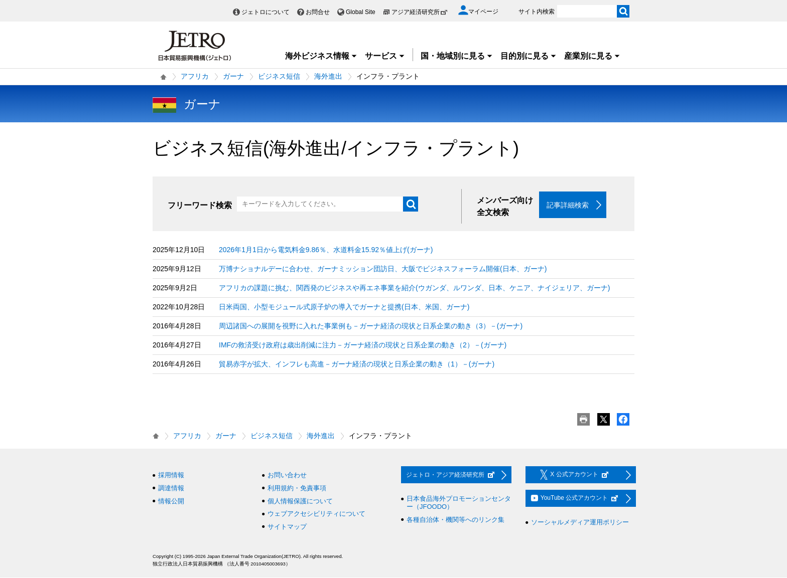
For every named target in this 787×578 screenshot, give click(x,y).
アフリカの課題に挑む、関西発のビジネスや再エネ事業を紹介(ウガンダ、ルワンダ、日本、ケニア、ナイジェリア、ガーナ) (414, 288)
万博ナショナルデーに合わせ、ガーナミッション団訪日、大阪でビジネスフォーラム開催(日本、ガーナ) (383, 269)
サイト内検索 (536, 11)
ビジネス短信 (279, 76)
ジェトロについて (265, 12)
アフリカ (195, 76)
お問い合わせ (287, 475)
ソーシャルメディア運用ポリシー (580, 522)
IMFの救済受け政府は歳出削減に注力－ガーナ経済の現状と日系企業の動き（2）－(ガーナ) (362, 345)
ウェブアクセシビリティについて (316, 514)
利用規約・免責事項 (297, 488)
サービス (385, 56)
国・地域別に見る (457, 56)
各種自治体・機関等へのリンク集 (455, 519)
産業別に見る (592, 56)
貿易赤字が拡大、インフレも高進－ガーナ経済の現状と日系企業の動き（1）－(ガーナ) (356, 364)
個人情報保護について (300, 501)
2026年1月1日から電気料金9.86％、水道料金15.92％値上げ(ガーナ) (326, 250)
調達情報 (171, 488)
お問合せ (318, 12)
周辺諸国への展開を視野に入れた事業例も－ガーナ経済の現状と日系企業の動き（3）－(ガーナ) (370, 326)
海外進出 (328, 76)
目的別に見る (528, 56)
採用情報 (171, 475)
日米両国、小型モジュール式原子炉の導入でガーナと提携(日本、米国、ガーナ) (344, 307)
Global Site (360, 12)
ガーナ (233, 76)
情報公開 (171, 501)
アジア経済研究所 (419, 12)
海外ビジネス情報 (321, 56)
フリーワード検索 (200, 205)
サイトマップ (287, 526)
